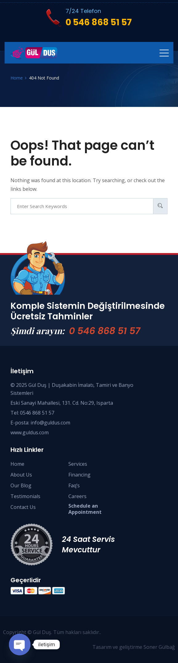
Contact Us (23, 507)
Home (17, 463)
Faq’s (74, 485)
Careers (77, 496)
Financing (79, 474)
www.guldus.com (29, 432)
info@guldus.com (50, 422)
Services (77, 463)
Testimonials (25, 496)
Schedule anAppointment (85, 509)
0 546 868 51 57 (104, 331)
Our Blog (20, 485)
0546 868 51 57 (37, 412)
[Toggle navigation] (164, 53)
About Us (21, 474)
